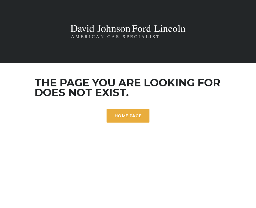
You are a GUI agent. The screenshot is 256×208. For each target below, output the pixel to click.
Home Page (128, 115)
